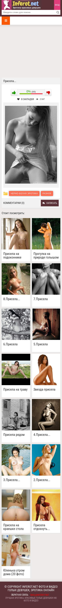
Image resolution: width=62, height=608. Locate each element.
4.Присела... (42, 435)
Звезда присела (44, 389)
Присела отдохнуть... (42, 527)
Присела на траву (15, 389)
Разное (46, 193)
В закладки (25, 99)
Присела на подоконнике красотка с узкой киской (15, 255)
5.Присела (41, 344)
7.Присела (41, 299)
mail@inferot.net (39, 595)
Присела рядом (14, 435)
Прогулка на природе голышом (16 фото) (46, 255)
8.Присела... (11, 299)
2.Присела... (42, 480)
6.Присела (10, 344)
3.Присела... (11, 480)
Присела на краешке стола (13, 527)
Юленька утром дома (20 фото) (13, 572)
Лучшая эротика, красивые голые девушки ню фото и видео (31, 599)
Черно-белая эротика (24, 193)
